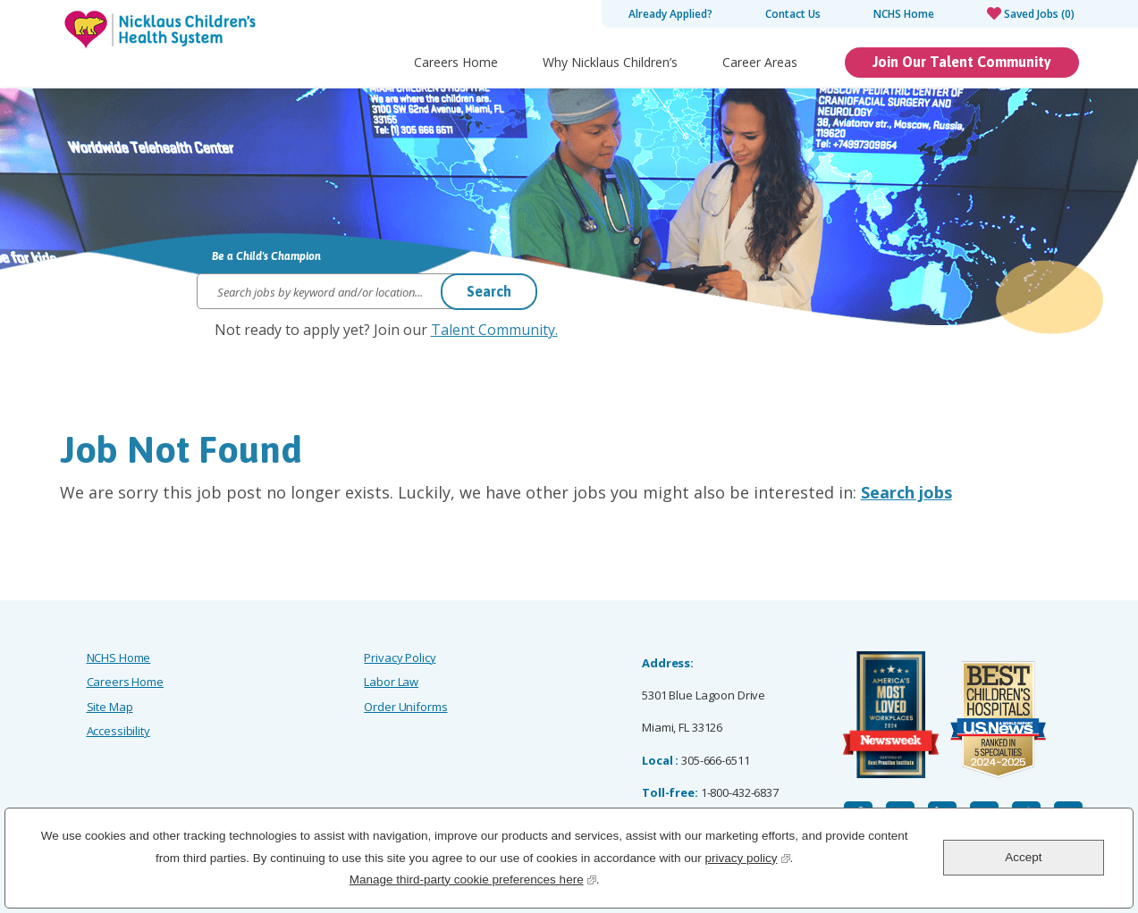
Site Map (110, 707)
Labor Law (391, 682)
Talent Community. (494, 329)
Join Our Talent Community (961, 62)
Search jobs (906, 492)
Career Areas (759, 62)
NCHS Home (903, 13)
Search (489, 291)
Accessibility (118, 731)
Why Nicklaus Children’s (610, 62)
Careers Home (456, 62)
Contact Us (793, 13)
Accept (1023, 857)
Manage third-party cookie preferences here (473, 877)
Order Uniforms (405, 707)
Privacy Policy (399, 657)
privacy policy (746, 856)
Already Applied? (670, 13)
